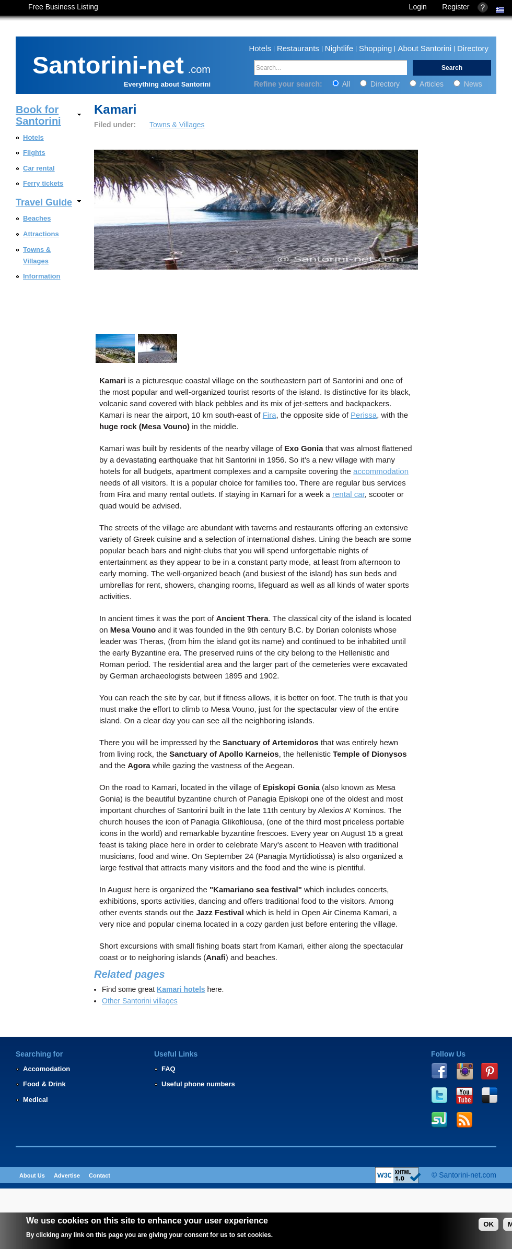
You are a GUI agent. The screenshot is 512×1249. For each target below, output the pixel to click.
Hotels (260, 48)
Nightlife (339, 48)
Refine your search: (289, 84)
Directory (472, 48)
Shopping (375, 48)
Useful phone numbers (198, 1084)
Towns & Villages (177, 124)
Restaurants (298, 48)
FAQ (168, 1069)
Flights (34, 152)
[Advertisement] (464, 509)
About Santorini (424, 48)
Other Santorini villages (140, 1001)
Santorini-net (108, 63)
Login (418, 7)
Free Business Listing (63, 7)
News (467, 84)
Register (455, 7)
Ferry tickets (43, 183)
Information (42, 276)
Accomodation (46, 1069)
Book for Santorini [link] (38, 115)
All (342, 84)
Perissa (364, 414)
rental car (348, 494)
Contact (99, 1175)
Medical (35, 1100)
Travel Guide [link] (44, 202)
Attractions (41, 234)
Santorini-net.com (467, 1175)
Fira (269, 414)
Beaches (37, 218)
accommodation (381, 471)
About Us (32, 1175)
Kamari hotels (181, 989)
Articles (428, 84)
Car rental (39, 168)
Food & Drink (44, 1084)
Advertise (67, 1175)
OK (488, 1224)
